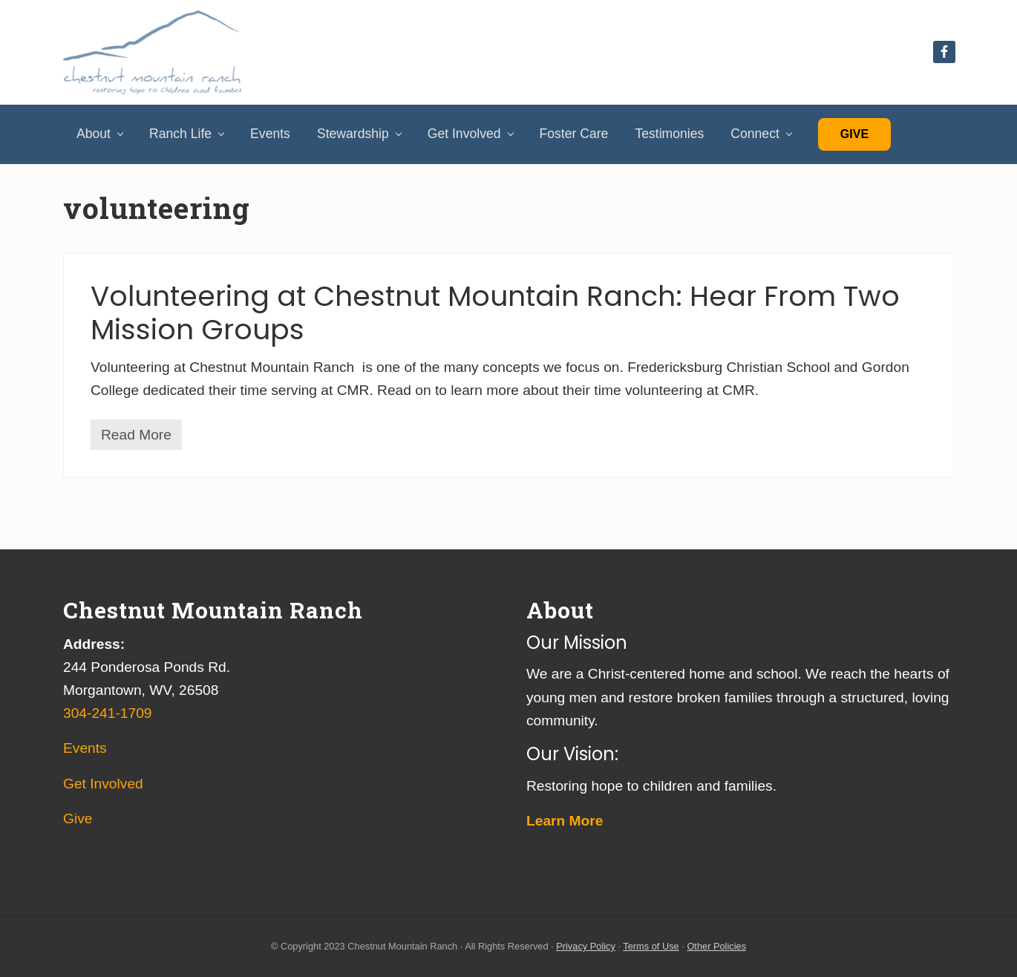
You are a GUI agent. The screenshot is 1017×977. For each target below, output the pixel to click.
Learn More (564, 821)
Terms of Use (650, 946)
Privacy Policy (585, 946)
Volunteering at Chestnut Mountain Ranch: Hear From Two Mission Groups (495, 313)
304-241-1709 (107, 713)
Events (85, 748)
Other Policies (716, 946)
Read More (136, 438)
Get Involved (103, 783)
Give (854, 134)
